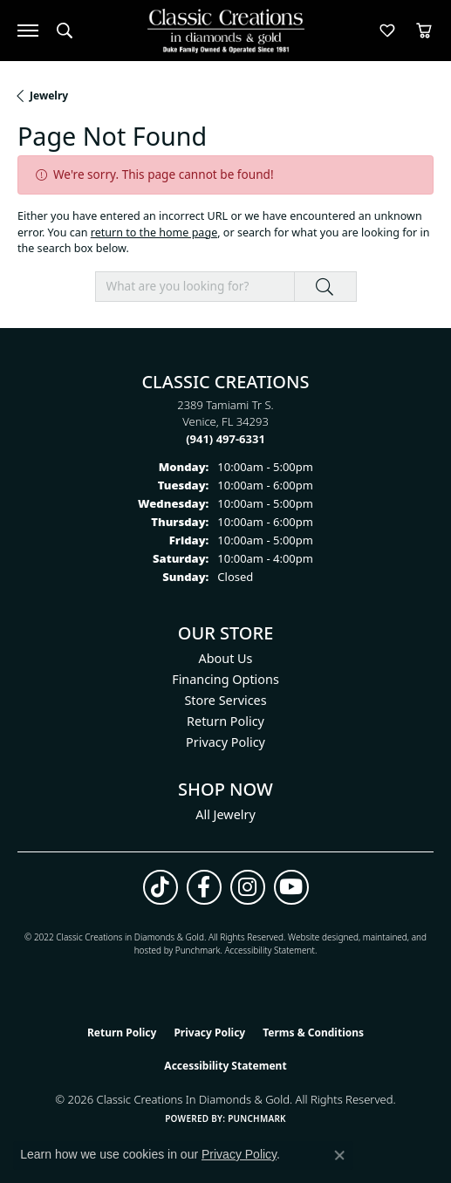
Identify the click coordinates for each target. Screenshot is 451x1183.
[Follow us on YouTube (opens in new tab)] (291, 887)
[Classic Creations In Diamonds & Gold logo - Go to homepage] (225, 31)
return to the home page (154, 232)
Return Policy (225, 721)
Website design (318, 937)
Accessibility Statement (270, 950)
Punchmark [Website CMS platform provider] (257, 1118)
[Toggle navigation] (28, 30)
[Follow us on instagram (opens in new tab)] (247, 887)
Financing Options (225, 679)
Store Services (225, 700)
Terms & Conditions (313, 1032)
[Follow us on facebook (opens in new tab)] (204, 887)
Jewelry (49, 95)
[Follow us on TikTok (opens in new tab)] (160, 887)
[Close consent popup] (339, 1155)
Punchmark (198, 950)
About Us (226, 658)
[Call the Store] (225, 439)
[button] (64, 30)
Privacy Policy (225, 742)
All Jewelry (225, 814)
